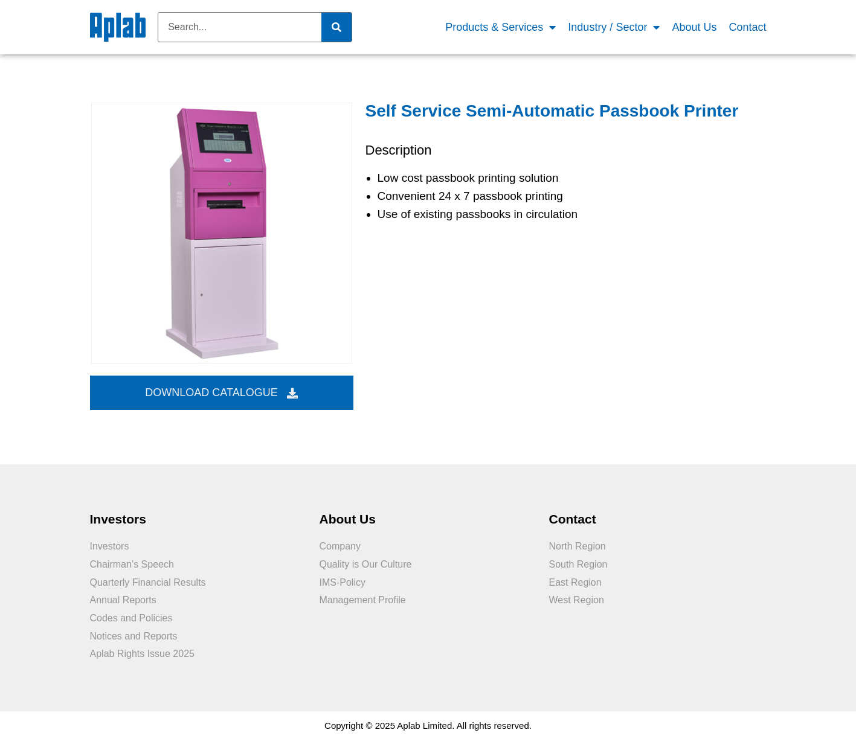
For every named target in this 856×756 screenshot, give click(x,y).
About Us (694, 27)
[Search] (336, 27)
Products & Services (500, 27)
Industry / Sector (614, 27)
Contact (747, 27)
